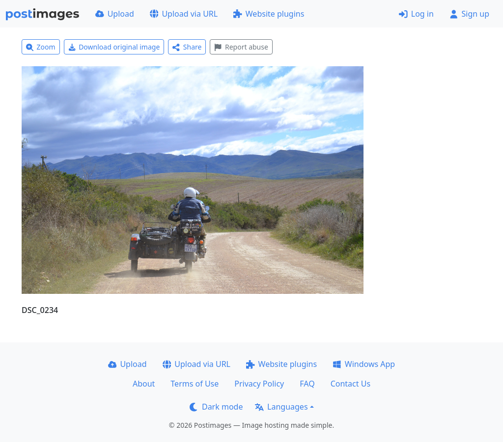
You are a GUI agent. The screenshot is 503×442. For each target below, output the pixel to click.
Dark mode (216, 406)
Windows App (364, 364)
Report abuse (241, 47)
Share (186, 47)
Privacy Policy (259, 383)
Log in (416, 13)
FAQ (307, 383)
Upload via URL (184, 13)
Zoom (41, 47)
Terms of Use (194, 383)
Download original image (114, 47)
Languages (281, 406)
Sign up (469, 13)
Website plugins (268, 13)
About (144, 383)
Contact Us (350, 383)
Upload (114, 13)
